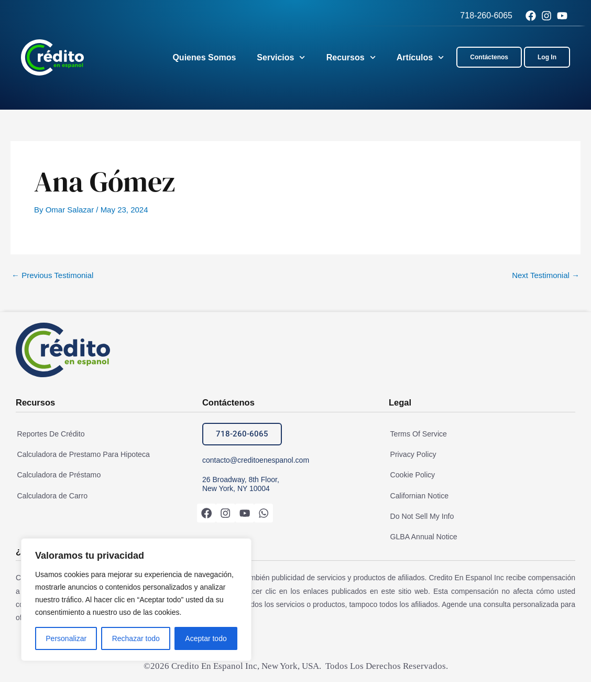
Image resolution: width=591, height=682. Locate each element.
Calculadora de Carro (50, 495)
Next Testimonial (545, 275)
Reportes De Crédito (49, 434)
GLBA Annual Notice (422, 535)
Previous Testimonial (52, 275)
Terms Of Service (417, 434)
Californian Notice (418, 495)
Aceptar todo (205, 638)
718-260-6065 (486, 15)
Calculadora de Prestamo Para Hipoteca (81, 454)
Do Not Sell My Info (420, 515)
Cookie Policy (411, 475)
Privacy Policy (411, 454)
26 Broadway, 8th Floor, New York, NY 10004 (240, 484)
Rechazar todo (136, 638)
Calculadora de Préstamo (57, 475)
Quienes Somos (204, 57)
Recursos (351, 57)
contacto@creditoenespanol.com (255, 460)
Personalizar (66, 638)
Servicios (281, 57)
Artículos (420, 57)
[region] (136, 599)
